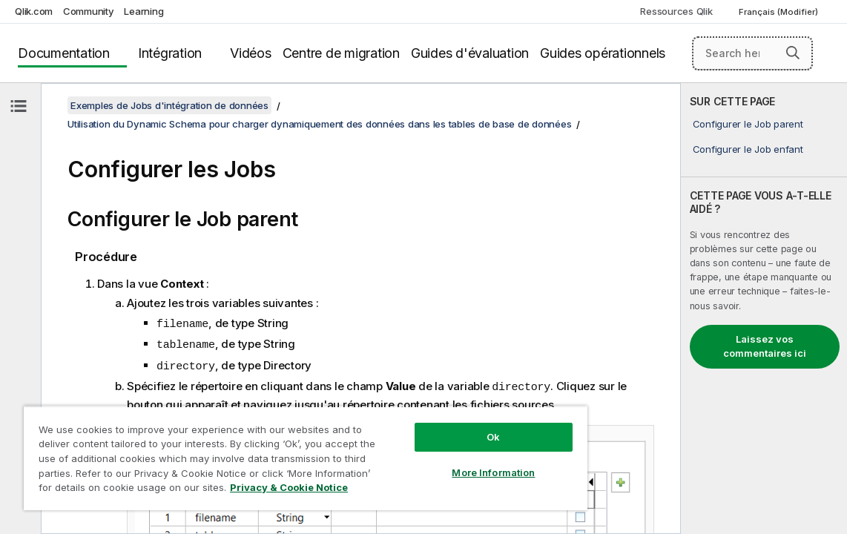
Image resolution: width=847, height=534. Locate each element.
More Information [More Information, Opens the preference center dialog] (432, 461)
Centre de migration (341, 53)
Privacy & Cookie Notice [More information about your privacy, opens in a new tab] (224, 490)
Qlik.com (34, 11)
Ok (432, 426)
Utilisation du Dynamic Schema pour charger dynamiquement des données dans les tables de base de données (319, 124)
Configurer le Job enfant (748, 149)
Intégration (170, 53)
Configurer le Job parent (748, 124)
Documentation (64, 53)
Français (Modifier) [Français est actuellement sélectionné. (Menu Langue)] (779, 12)
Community (88, 11)
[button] (793, 52)
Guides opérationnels (602, 53)
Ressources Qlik (676, 11)
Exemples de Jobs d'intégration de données (169, 105)
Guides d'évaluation (470, 53)
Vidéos (250, 53)
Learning (143, 11)
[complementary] (764, 308)
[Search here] (752, 53)
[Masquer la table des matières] (18, 106)
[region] (269, 452)
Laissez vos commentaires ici (764, 346)
